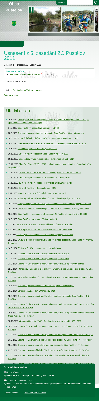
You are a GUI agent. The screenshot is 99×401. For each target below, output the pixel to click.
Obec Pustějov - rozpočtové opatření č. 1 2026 (38, 128)
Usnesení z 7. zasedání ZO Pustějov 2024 (36, 291)
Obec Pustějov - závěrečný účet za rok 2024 (37, 219)
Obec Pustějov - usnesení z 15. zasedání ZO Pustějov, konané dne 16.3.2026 (52, 143)
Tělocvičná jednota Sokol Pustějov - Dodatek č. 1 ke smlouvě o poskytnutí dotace (53, 209)
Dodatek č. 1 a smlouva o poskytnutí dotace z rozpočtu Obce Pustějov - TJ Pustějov (55, 340)
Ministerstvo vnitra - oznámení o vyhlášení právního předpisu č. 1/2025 (50, 172)
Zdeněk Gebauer (72, 398)
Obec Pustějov (14, 3)
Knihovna (47, 44)
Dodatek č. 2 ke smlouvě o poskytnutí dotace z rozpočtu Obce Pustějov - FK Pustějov (55, 334)
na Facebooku (16, 90)
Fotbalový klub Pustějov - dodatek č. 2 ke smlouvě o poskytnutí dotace (49, 198)
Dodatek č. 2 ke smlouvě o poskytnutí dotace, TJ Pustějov (43, 258)
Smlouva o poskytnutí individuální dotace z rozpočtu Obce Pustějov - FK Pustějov (54, 350)
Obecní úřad (8, 44)
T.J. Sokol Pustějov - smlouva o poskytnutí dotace (39, 248)
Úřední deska (18, 111)
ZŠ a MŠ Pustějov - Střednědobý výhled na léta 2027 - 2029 (45, 183)
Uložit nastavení (12, 393)
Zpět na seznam (11, 95)
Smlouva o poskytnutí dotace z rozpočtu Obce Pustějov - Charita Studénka (51, 133)
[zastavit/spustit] (32, 10)
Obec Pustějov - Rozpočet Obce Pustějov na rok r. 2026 (43, 154)
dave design (34, 398)
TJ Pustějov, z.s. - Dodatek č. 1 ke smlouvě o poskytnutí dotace (44, 229)
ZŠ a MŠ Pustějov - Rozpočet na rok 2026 (37, 188)
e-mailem (38, 90)
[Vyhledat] (96, 2)
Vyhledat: (61, 2)
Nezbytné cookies (13, 372)
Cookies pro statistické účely (18, 380)
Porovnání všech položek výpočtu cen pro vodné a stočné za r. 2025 (48, 138)
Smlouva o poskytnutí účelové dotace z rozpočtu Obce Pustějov (46, 286)
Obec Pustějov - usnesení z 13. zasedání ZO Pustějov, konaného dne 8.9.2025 (52, 214)
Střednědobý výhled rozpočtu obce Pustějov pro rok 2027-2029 (46, 159)
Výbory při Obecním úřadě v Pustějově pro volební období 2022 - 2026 (50, 321)
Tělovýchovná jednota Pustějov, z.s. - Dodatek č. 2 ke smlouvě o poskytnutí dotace (54, 204)
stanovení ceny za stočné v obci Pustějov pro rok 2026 (42, 193)
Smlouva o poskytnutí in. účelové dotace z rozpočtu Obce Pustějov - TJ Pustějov (53, 345)
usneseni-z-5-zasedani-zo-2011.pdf (24, 74)
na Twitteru (28, 90)
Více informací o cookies (35, 393)
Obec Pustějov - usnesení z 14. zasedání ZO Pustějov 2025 (45, 178)
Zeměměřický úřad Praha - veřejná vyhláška (37, 148)
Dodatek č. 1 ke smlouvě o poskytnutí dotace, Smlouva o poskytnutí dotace (51, 264)
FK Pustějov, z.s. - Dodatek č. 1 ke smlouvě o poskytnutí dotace (44, 234)
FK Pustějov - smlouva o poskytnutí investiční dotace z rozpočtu (44, 224)
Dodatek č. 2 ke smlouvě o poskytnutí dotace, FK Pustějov (43, 253)
